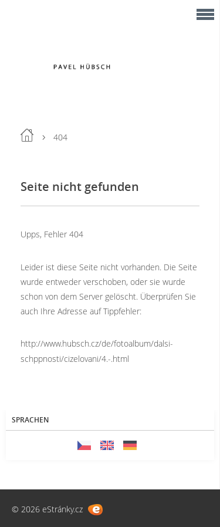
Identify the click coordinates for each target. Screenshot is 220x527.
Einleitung (27, 135)
